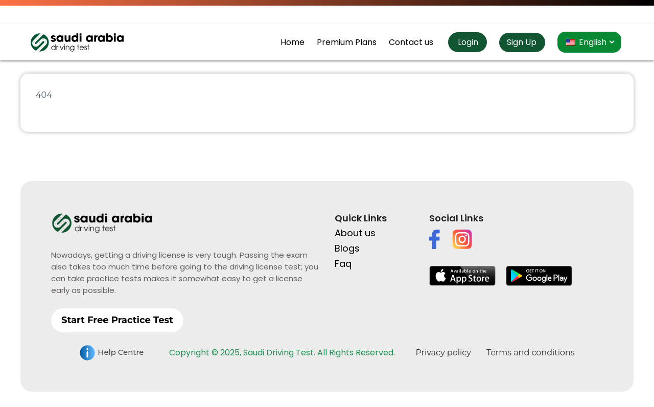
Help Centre (111, 353)
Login (467, 42)
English (586, 42)
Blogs (347, 248)
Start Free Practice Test (117, 320)
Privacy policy (443, 352)
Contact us (411, 42)
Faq (343, 263)
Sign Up (521, 42)
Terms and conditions (530, 352)
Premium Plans (347, 42)
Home (293, 42)
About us (355, 233)
